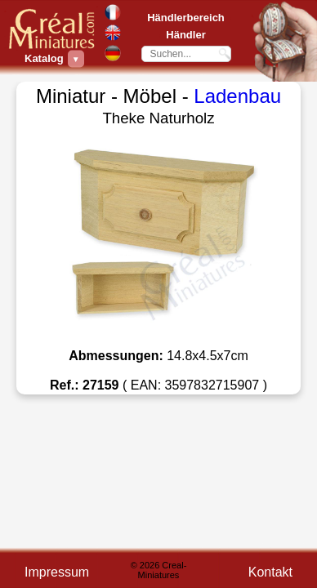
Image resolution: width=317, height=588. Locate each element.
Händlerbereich (186, 17)
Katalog (46, 58)
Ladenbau (237, 96)
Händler (185, 35)
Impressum (57, 572)
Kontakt (270, 572)
